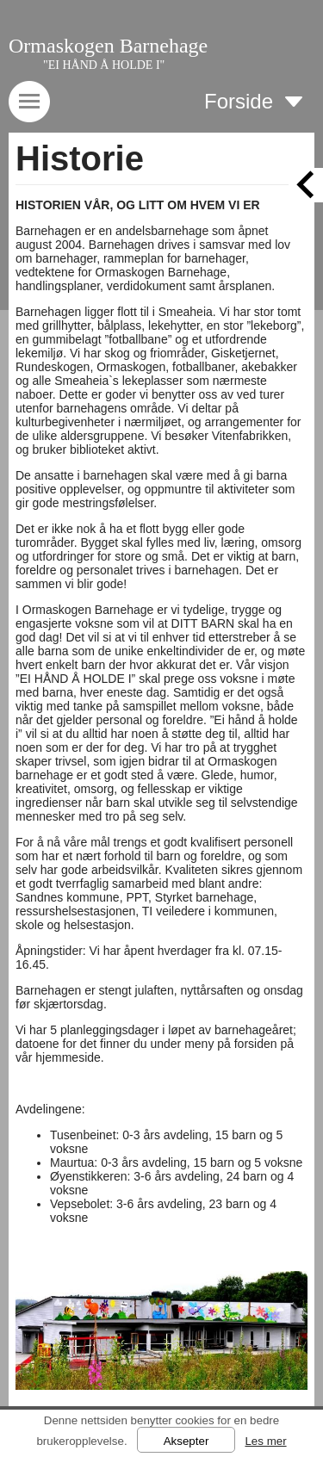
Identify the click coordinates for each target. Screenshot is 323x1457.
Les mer (265, 1441)
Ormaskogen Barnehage (108, 45)
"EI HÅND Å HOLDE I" (104, 65)
